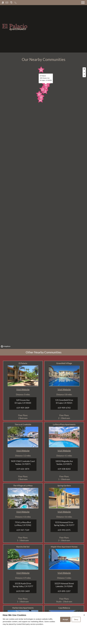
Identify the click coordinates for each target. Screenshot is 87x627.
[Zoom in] (84, 69)
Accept (65, 619)
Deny (76, 619)
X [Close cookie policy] (84, 615)
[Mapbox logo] (6, 346)
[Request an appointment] (11, 3)
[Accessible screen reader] (3, 3)
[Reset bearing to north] (84, 75)
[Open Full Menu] (82, 3)
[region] (43, 207)
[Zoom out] (84, 72)
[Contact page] (7, 3)
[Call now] (15, 3)
